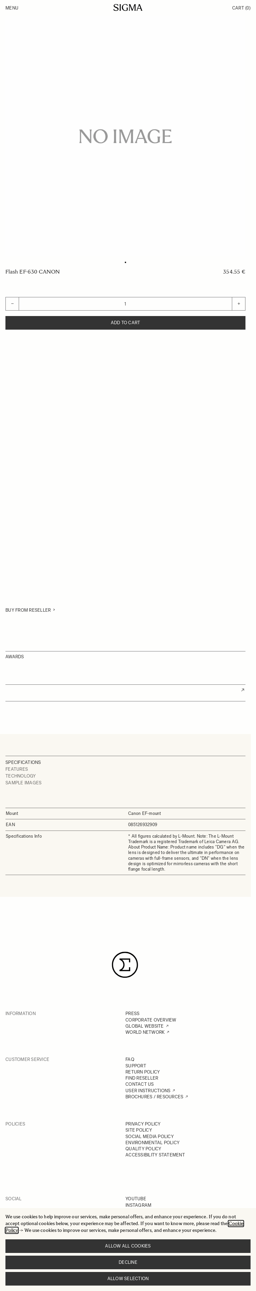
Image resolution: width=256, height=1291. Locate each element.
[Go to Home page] (128, 7)
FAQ (129, 1059)
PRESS (132, 1013)
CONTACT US (139, 1084)
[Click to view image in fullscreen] (125, 136)
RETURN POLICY (142, 1072)
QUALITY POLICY (143, 1148)
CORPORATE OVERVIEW (150, 1020)
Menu (11, 8)
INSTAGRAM (138, 1205)
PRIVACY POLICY (143, 1124)
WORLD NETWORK (145, 1032)
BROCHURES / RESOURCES (154, 1096)
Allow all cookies (128, 1246)
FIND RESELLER (141, 1078)
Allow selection (128, 1278)
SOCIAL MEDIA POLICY (149, 1136)
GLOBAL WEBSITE (144, 1026)
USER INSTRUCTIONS (147, 1090)
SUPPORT (135, 1065)
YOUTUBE (135, 1198)
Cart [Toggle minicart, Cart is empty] (241, 8)
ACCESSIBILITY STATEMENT (155, 1154)
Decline (128, 1262)
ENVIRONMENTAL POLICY (152, 1142)
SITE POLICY (138, 1130)
